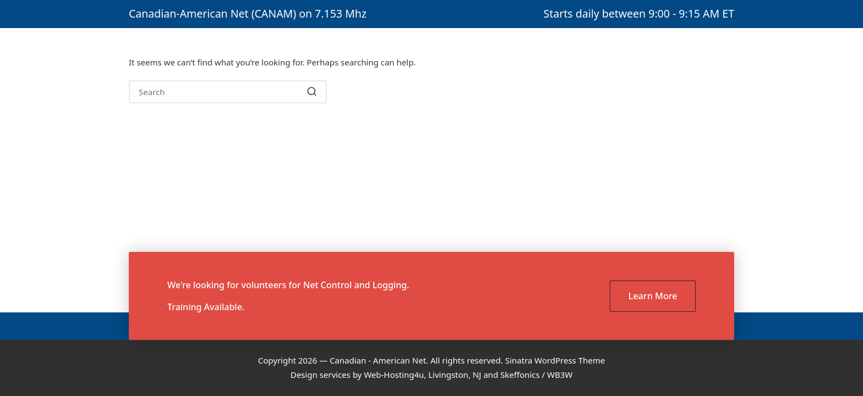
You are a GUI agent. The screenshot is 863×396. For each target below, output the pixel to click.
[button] (312, 91)
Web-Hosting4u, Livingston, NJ (422, 374)
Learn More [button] (653, 296)
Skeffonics (520, 374)
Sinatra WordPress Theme (555, 360)
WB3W (559, 374)
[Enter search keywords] (228, 91)
